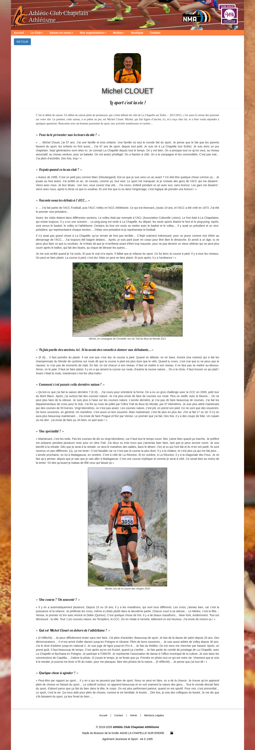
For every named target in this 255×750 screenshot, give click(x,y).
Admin (133, 715)
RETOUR (22, 41)
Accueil (19, 32)
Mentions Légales (154, 715)
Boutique (137, 32)
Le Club (37, 32)
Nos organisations (93, 32)
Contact (155, 32)
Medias (118, 32)
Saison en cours (61, 32)
